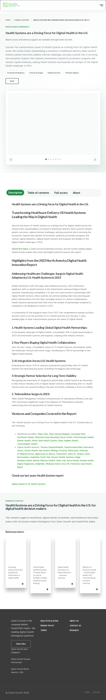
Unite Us (72, 453)
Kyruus (20, 450)
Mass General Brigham (59, 433)
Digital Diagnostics (26, 463)
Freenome (75, 463)
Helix (87, 453)
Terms (43, 630)
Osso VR (65, 463)
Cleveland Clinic (78, 433)
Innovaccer (88, 447)
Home (8, 20)
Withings (54, 450)
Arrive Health (73, 460)
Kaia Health (86, 463)
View (12, 81)
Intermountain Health (83, 437)
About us (74, 621)
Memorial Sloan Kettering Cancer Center (53, 437)
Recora (52, 453)
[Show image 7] (60, 159)
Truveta (43, 447)
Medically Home (53, 463)
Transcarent (61, 453)
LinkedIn (96, 692)
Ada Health (44, 450)
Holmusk (83, 450)
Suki (64, 460)
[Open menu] (101, 5)
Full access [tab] (61, 193)
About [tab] (76, 193)
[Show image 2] (48, 159)
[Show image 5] (55, 159)
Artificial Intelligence (15, 73)
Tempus (80, 453)
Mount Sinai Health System (44, 440)
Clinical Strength (36, 73)
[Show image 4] (53, 159)
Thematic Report (21, 20)
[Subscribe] (21, 643)
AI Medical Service (25, 453)
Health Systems (54, 73)
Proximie (63, 450)
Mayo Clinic (43, 433)
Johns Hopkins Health (68, 440)
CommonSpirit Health (27, 443)
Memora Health (47, 460)
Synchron (70, 457)
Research (74, 630)
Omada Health (87, 460)
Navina (36, 460)
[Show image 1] (46, 159)
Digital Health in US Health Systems (29, 484)
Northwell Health (25, 437)
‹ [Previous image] (10, 159)
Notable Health (24, 460)
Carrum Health (31, 450)
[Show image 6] (57, 159)
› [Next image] (95, 159)
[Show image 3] (50, 159)
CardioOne (34, 457)
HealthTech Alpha (20, 248)
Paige (77, 457)
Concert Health (58, 457)
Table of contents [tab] (38, 193)
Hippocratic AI (41, 453)
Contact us (75, 625)
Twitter (87, 692)
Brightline (40, 463)
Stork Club (45, 457)
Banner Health (24, 440)
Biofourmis (73, 450)
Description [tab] (15, 192)
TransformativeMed (73, 447)
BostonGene (23, 457)
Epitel (20, 467)
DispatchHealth (55, 447)
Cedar (58, 460)
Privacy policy (47, 625)
